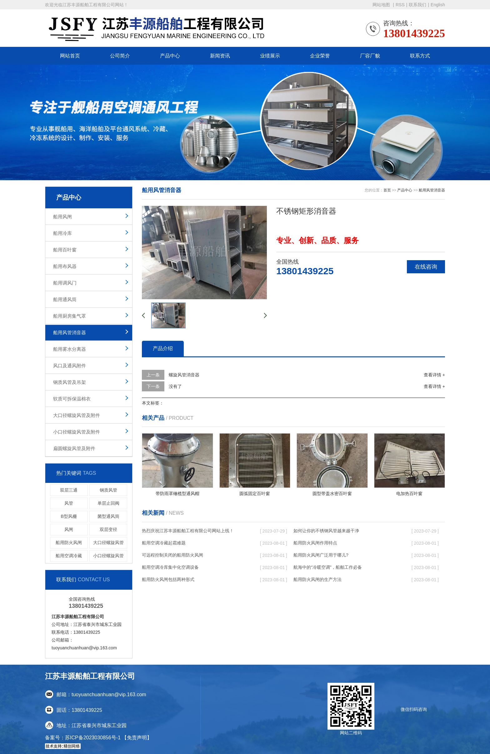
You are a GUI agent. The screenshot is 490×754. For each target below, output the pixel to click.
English (438, 4)
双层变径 (108, 529)
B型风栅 (69, 516)
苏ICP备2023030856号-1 (93, 737)
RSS (400, 4)
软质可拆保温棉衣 (72, 398)
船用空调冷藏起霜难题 (164, 542)
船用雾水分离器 (69, 349)
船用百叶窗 (65, 249)
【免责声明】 (137, 737)
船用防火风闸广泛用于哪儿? (320, 555)
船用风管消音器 (69, 332)
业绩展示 (270, 55)
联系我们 (417, 4)
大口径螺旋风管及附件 (76, 415)
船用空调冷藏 (69, 555)
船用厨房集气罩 (69, 316)
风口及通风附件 (69, 365)
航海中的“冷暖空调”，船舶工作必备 (327, 567)
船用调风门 (65, 282)
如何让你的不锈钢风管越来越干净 (326, 530)
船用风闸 (62, 216)
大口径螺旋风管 (108, 542)
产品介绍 (163, 348)
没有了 (175, 386)
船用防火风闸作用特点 (315, 542)
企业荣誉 (320, 55)
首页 (387, 190)
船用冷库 (62, 233)
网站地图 (381, 4)
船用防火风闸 (69, 542)
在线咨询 (426, 267)
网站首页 (70, 55)
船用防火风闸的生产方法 (317, 579)
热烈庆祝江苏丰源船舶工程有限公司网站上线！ (188, 530)
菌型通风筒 (108, 516)
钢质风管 (108, 490)
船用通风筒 (65, 299)
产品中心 (170, 55)
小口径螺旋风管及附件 (76, 431)
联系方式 (420, 55)
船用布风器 (65, 266)
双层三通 (69, 490)
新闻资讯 (220, 55)
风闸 (68, 529)
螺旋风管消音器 (184, 374)
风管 (68, 503)
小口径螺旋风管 (108, 555)
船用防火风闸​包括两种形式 (168, 579)
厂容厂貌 (370, 55)
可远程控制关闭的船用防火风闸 (172, 555)
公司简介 (120, 55)
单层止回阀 (108, 503)
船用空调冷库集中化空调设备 (170, 567)
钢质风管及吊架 (69, 382)
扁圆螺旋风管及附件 (74, 448)
